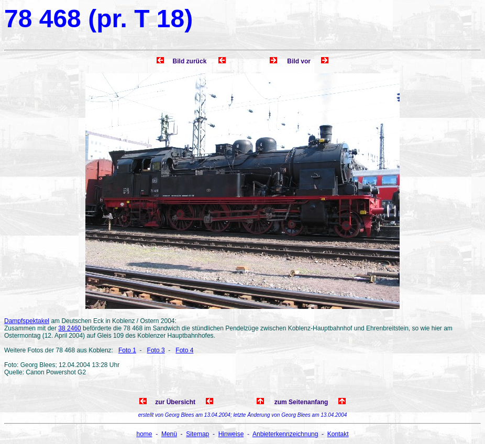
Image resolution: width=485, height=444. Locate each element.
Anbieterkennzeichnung (285, 434)
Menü (169, 434)
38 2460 (69, 328)
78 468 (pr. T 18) (98, 18)
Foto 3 (156, 350)
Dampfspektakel (26, 321)
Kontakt (338, 434)
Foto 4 (184, 350)
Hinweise (231, 434)
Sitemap (197, 434)
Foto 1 (127, 350)
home (144, 434)
